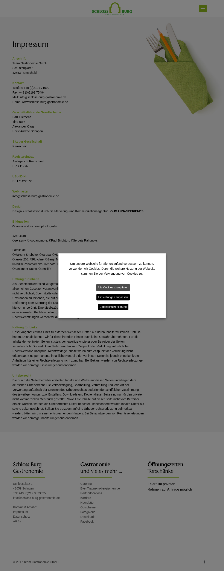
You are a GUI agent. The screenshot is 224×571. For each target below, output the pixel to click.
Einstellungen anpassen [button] (113, 297)
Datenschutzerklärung (112, 306)
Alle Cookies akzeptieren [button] (113, 287)
